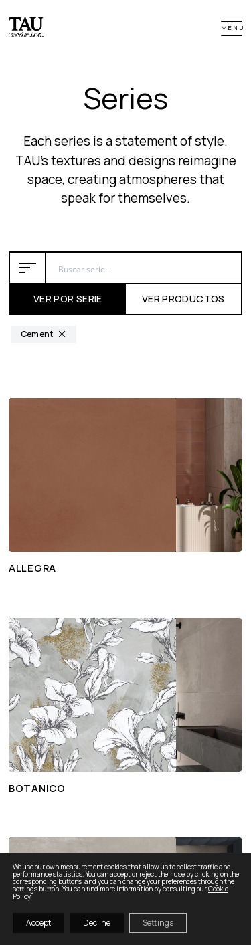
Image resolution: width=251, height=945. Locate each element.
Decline (96, 922)
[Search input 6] (144, 267)
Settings (158, 922)
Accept (38, 922)
